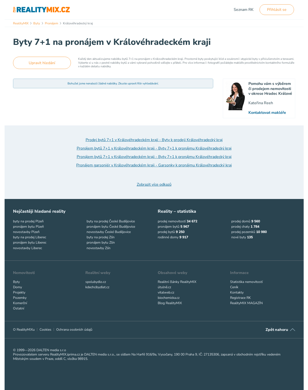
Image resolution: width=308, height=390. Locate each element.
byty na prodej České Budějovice (111, 221)
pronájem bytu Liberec (29, 242)
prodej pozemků (243, 232)
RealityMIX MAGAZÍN (246, 303)
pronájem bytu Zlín (101, 242)
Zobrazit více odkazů (154, 184)
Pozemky (20, 297)
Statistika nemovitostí (246, 282)
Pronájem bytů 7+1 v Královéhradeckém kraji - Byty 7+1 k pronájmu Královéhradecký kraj (154, 148)
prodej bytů (166, 232)
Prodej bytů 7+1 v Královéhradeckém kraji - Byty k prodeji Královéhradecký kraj (154, 139)
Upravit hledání (42, 63)
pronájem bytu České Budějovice (111, 226)
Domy (17, 287)
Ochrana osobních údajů (74, 329)
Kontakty (237, 292)
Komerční (20, 303)
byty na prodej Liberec (29, 237)
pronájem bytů (168, 226)
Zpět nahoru (277, 330)
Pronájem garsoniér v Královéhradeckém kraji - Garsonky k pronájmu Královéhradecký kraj (154, 165)
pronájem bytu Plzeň (28, 226)
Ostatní (18, 308)
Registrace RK (240, 297)
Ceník (234, 287)
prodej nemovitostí (172, 221)
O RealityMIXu (24, 329)
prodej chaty (240, 226)
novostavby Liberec (27, 248)
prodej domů (240, 221)
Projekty (19, 292)
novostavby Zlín (98, 248)
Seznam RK (243, 9)
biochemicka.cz (168, 297)
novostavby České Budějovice (109, 232)
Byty (16, 282)
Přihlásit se (277, 9)
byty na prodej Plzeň (28, 221)
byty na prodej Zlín (101, 237)
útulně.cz (164, 287)
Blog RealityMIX (170, 303)
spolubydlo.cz (95, 282)
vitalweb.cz (166, 292)
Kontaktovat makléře (267, 112)
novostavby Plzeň (26, 232)
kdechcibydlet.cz (97, 287)
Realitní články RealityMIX (177, 282)
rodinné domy (168, 237)
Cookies (45, 329)
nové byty (238, 237)
